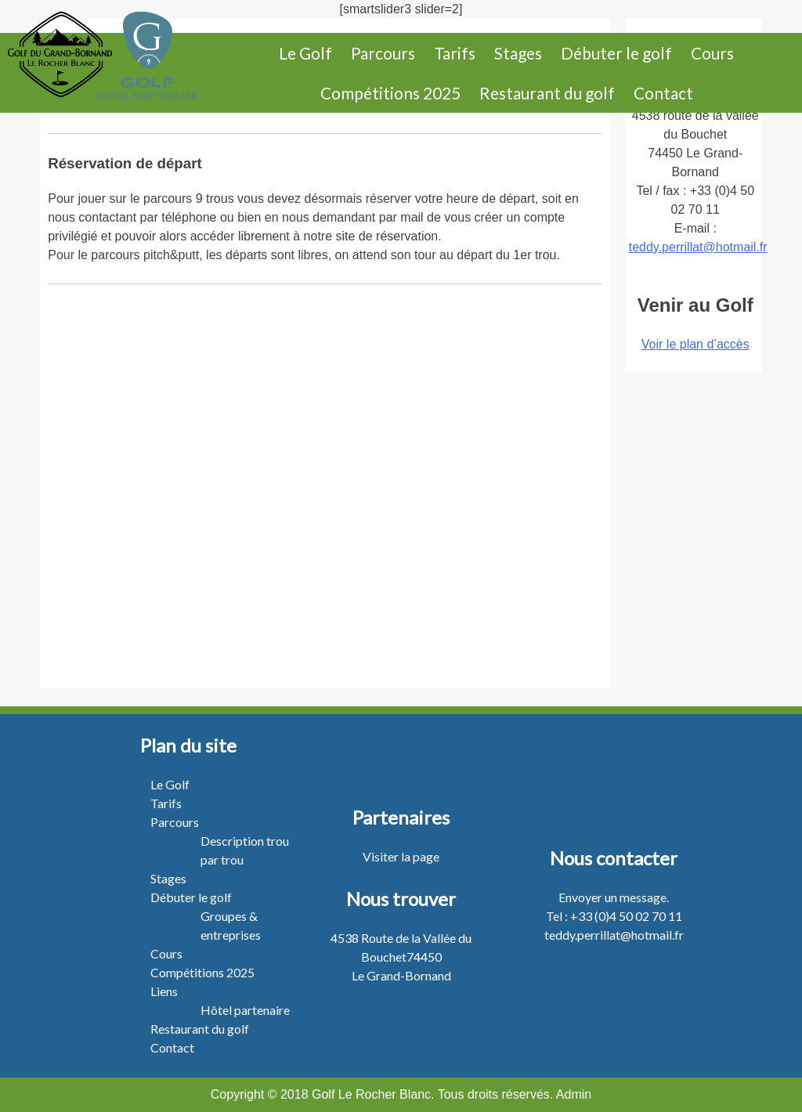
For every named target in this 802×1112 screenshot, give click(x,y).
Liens (164, 991)
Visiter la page (401, 856)
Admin (573, 1094)
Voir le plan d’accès (695, 344)
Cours (712, 53)
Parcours (383, 53)
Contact (663, 93)
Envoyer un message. (613, 897)
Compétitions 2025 (390, 93)
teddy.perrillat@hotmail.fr (698, 247)
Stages (518, 53)
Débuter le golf (616, 53)
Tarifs (454, 53)
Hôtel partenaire (245, 1009)
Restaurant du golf (547, 93)
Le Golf (305, 53)
